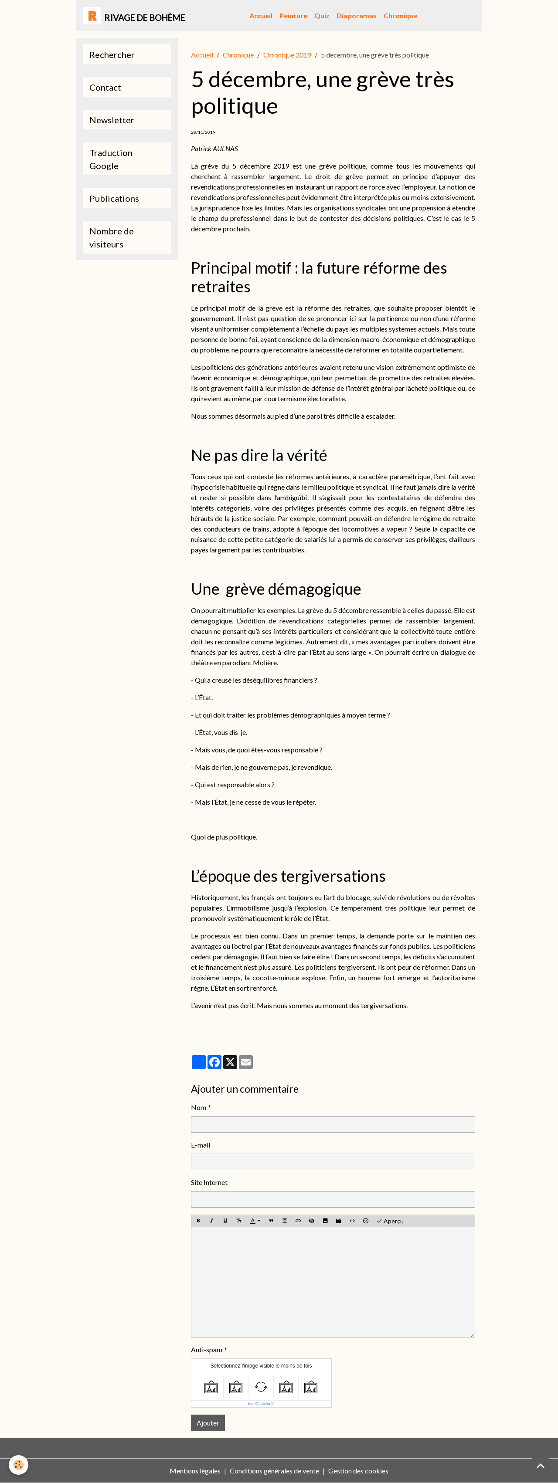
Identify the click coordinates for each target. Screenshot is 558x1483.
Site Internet (209, 1182)
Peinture (293, 15)
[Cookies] (18, 1465)
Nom (198, 1107)
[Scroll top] (540, 1465)
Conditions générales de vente (274, 1470)
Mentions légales (195, 1470)
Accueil (260, 15)
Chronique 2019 (287, 55)
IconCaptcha (259, 1404)
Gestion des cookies (358, 1470)
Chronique (401, 15)
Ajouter (208, 1423)
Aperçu (390, 1221)
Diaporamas (357, 15)
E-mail (200, 1145)
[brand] (134, 15)
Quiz (322, 15)
